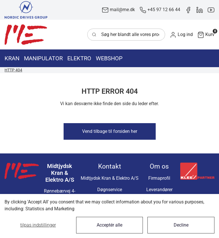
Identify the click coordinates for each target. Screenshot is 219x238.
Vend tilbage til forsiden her (109, 131)
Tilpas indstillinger (38, 225)
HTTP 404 (13, 70)
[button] (181, 35)
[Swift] (26, 34)
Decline (181, 225)
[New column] (26, 10)
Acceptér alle (109, 225)
